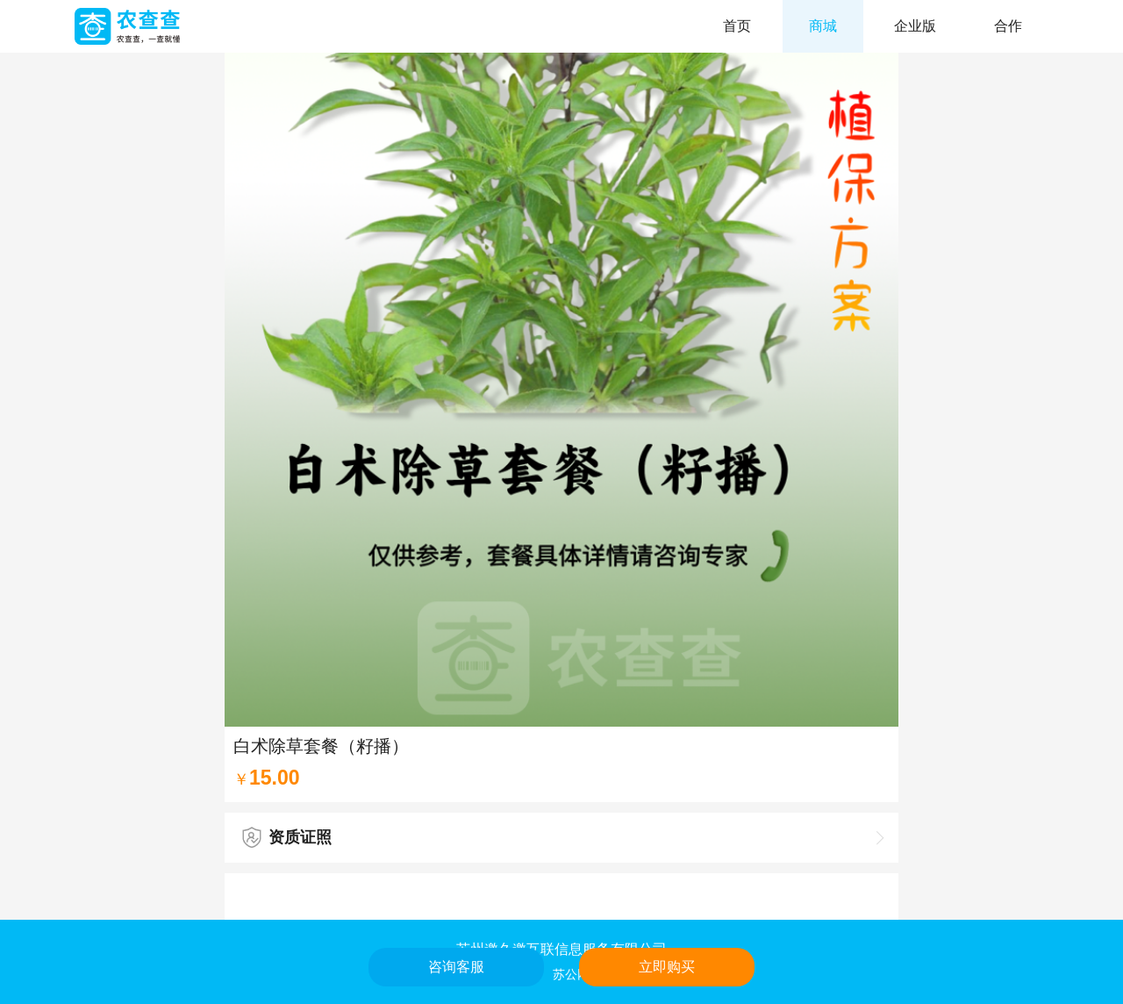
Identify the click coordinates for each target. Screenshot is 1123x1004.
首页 (737, 25)
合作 (1008, 25)
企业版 (915, 25)
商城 (823, 25)
